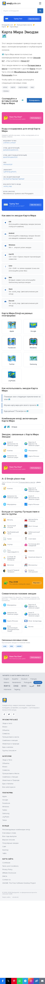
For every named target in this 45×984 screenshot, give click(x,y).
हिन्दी (38, 765)
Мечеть (8, 552)
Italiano (6, 762)
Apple (4, 876)
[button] (22, 142)
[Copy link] (36, 981)
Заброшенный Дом (32, 566)
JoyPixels (5, 896)
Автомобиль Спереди (31, 553)
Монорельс (30, 598)
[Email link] (42, 981)
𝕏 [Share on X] (8, 980)
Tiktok (4, 899)
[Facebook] (4, 793)
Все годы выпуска (9, 915)
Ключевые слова (9, 912)
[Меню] (40, 3)
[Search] (40, 10)
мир (32, 87)
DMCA (4, 955)
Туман (7, 571)
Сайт (4, 926)
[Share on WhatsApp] (19, 981)
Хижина (29, 583)
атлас (5, 87)
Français (34, 758)
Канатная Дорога (33, 590)
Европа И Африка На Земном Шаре (31, 443)
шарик (19, 702)
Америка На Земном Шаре (10, 456)
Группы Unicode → (9, 830)
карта (13, 87)
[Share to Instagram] (31, 981)
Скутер (8, 577)
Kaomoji (5, 929)
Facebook (6, 882)
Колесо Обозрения (31, 604)
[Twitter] (9, 793)
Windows (5, 886)
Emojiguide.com (7, 25)
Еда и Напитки (7, 863)
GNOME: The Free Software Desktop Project (19, 962)
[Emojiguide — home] (11, 3)
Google (5, 879)
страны (6, 91)
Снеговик (30, 571)
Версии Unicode (8, 919)
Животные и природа (10, 823)
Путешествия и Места (10, 853)
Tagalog (17, 769)
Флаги (4, 806)
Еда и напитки (7, 826)
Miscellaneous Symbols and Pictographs (18, 194)
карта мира (23, 87)
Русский (38, 762)
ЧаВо (4, 932)
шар (4, 702)
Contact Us (6, 959)
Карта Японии (31, 456)
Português (28, 762)
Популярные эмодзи (10, 922)
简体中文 (7, 765)
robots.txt (15, 976)
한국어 (23, 765)
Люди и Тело (7, 839)
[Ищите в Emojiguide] (19, 10)
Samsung (5, 893)
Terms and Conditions (10, 945)
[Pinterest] (14, 793)
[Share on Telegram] (25, 981)
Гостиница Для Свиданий (32, 578)
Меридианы (30, 450)
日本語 (15, 765)
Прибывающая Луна (11, 566)
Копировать (34, 100)
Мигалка (8, 598)
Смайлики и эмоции (10, 819)
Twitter (4, 889)
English (6, 758)
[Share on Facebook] (3, 981)
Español (15, 758)
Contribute (6, 942)
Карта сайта (6, 976)
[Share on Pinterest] (14, 981)
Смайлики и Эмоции (10, 856)
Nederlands (16, 762)
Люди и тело (7, 803)
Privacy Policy (7, 949)
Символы (6, 813)
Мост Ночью (31, 559)
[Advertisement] (22, 484)
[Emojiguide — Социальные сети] (4, 779)
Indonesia (7, 769)
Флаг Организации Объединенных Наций (11, 684)
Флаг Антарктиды (33, 676)
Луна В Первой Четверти (11, 604)
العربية (31, 765)
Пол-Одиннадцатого (11, 584)
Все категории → (8, 866)
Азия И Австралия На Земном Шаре (10, 443)
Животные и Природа (10, 859)
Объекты (5, 809)
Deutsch (24, 758)
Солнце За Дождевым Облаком (9, 591)
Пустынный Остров (9, 559)
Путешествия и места (24, 25)
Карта (4, 27)
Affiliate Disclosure (9, 952)
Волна (28, 682)
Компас (8, 450)
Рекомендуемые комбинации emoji (16, 909)
